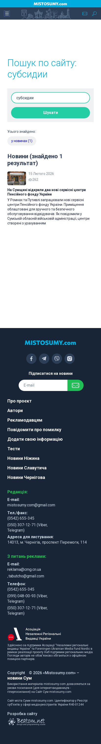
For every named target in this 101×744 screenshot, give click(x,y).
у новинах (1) (21, 141)
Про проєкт (19, 400)
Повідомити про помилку (34, 429)
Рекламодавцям (24, 420)
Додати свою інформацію (35, 439)
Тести (13, 448)
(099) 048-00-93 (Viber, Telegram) (27, 599)
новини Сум (19, 678)
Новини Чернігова (26, 477)
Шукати (50, 112)
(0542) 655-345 (20, 518)
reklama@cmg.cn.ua (24, 569)
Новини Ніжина (23, 458)
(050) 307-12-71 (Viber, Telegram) (27, 528)
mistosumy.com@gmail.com (31, 505)
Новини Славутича (27, 467)
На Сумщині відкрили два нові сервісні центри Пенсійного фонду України (46, 192)
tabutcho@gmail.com (26, 576)
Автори (15, 410)
